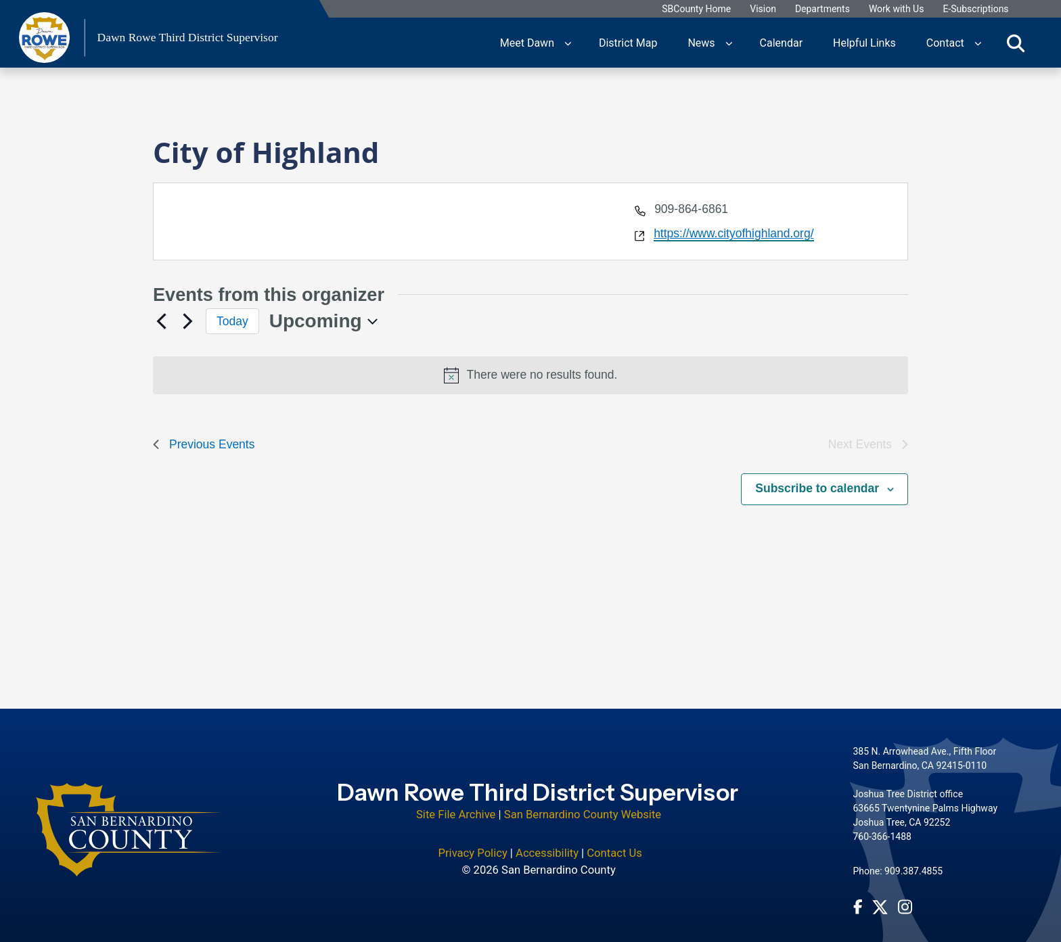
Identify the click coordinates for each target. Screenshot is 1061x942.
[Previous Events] (161, 321)
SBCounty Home (696, 9)
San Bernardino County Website (582, 805)
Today (232, 321)
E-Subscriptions (975, 9)
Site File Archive (455, 805)
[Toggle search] (1015, 42)
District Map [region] (628, 42)
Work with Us (896, 9)
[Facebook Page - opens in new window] (858, 898)
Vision (763, 9)
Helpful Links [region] (864, 42)
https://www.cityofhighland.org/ (733, 233)
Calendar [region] (781, 42)
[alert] (530, 375)
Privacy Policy (472, 844)
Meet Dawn (527, 42)
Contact (945, 42)
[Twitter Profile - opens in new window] (880, 898)
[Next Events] (187, 321)
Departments (822, 9)
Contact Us (614, 844)
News (701, 42)
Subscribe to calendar (817, 488)
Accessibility (547, 844)
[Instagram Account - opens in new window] (905, 898)
